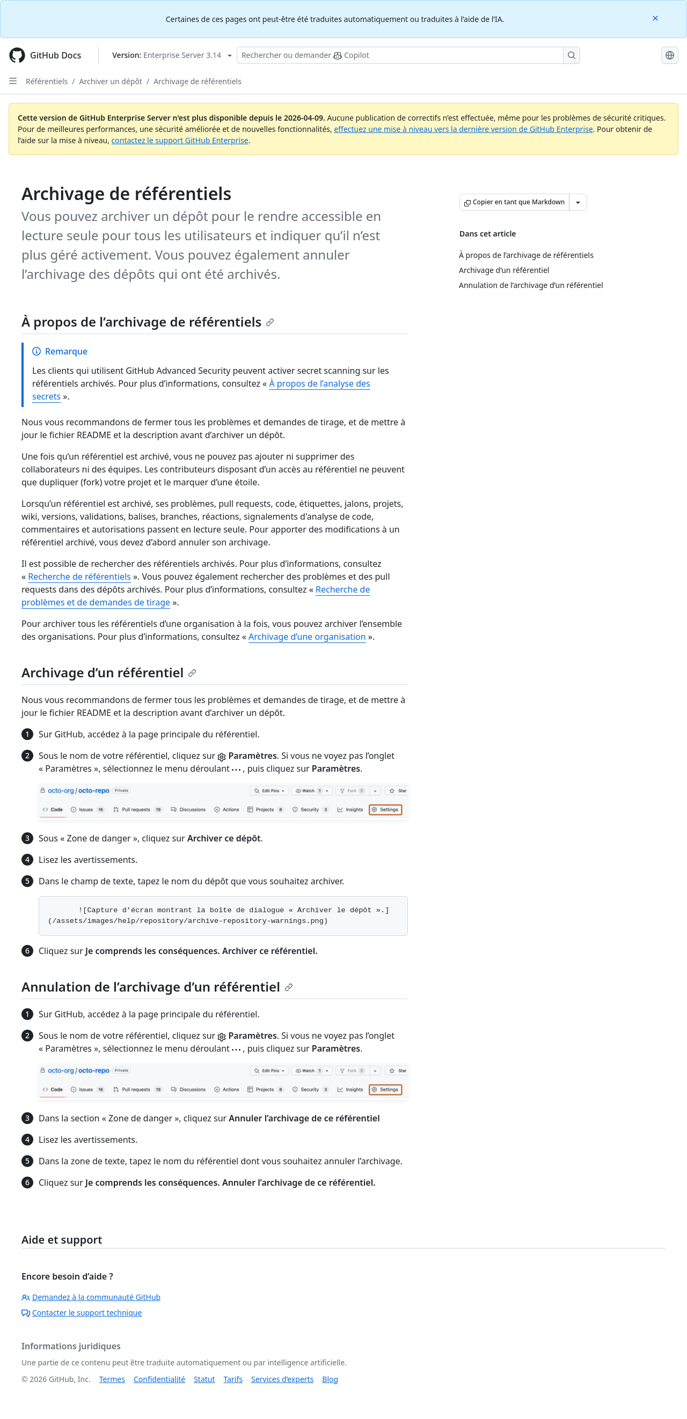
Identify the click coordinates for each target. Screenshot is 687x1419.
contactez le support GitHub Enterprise (180, 140)
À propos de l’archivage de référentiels (147, 321)
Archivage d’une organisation (307, 636)
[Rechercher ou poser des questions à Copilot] (408, 55)
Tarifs (233, 1379)
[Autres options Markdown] (578, 202)
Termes (112, 1379)
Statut (204, 1379)
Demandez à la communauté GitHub (90, 1297)
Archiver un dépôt (110, 81)
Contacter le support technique (81, 1312)
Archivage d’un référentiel (108, 672)
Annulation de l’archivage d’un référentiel (157, 986)
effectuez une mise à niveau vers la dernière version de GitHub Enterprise (463, 129)
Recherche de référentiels (79, 576)
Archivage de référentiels (198, 81)
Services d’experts (282, 1379)
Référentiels (47, 81)
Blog (330, 1379)
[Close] (656, 17)
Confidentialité (159, 1379)
